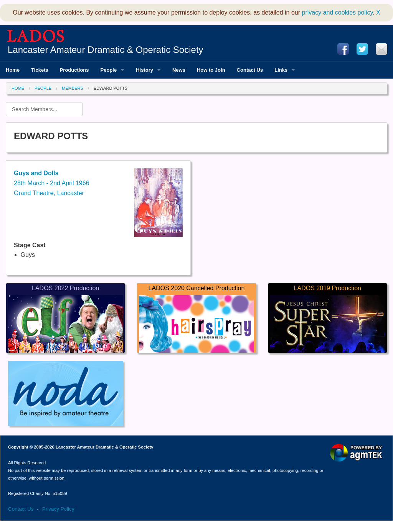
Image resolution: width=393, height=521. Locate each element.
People (43, 88)
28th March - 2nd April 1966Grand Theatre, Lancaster (51, 183)
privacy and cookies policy (337, 12)
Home (18, 88)
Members (72, 88)
